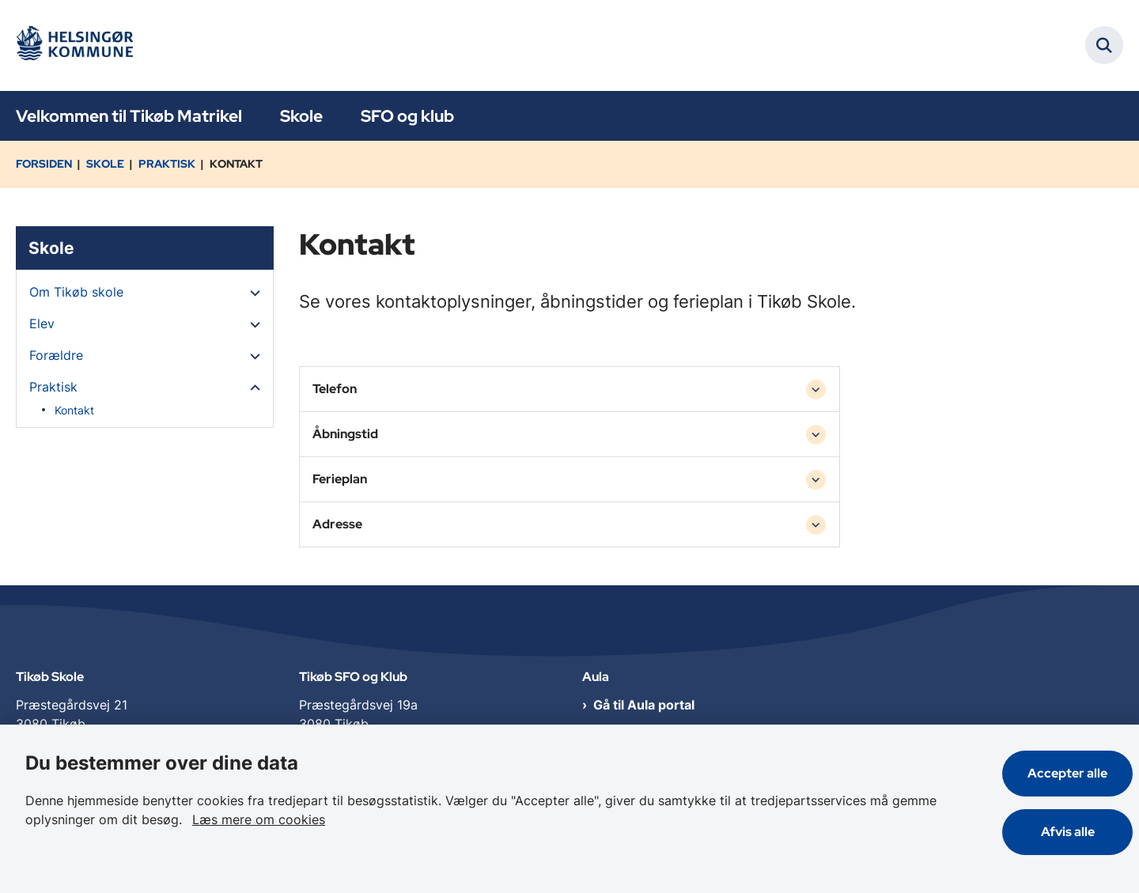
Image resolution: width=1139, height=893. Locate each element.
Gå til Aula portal (643, 706)
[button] (251, 292)
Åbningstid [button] (345, 434)
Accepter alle (1067, 773)
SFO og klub (407, 116)
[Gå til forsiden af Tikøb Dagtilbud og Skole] (79, 45)
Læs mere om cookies (258, 819)
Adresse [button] (337, 524)
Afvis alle (1068, 831)
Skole (301, 116)
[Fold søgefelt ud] (1104, 45)
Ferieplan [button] (339, 479)
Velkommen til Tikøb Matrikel (129, 116)
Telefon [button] (334, 388)
